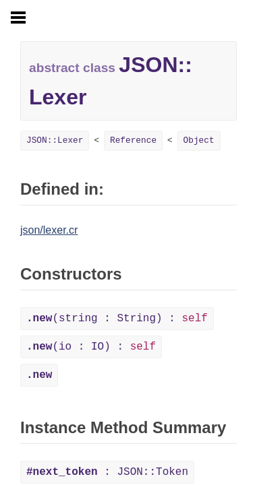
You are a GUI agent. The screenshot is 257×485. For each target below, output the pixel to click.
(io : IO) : (91, 347)
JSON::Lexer (54, 140)
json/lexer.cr (49, 230)
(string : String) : (117, 319)
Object (199, 140)
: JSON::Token (107, 472)
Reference (133, 140)
